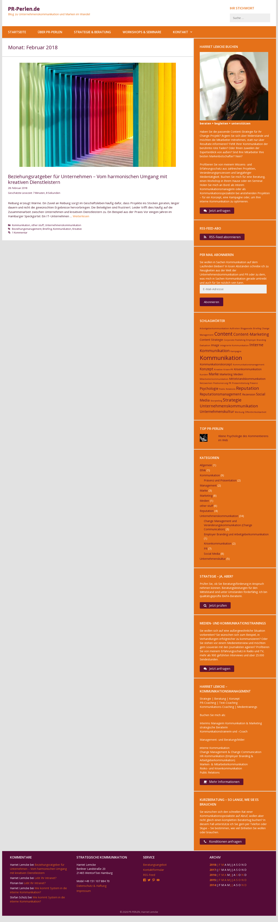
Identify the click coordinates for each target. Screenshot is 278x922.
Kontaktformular (153, 876)
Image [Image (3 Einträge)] (215, 347)
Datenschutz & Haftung (91, 892)
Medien (204, 503)
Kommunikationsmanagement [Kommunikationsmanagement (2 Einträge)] (248, 366)
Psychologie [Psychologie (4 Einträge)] (209, 390)
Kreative (77, 229)
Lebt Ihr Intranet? (45, 884)
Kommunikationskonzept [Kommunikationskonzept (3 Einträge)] (216, 366)
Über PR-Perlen (50, 32)
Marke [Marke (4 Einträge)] (214, 376)
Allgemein (206, 467)
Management (208, 487)
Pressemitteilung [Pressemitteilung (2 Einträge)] (240, 385)
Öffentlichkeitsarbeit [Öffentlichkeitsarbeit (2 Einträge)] (255, 414)
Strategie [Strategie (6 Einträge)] (232, 402)
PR (205, 551)
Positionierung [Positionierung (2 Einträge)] (220, 385)
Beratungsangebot (155, 871)
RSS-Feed (149, 881)
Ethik (203, 472)
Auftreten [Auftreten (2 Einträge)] (235, 330)
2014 (213, 891)
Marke (204, 493)
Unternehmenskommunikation (63, 225)
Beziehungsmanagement (26, 229)
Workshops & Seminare (142, 32)
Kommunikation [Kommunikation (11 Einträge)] (221, 360)
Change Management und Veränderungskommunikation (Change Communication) (228, 527)
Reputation (207, 513)
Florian (14, 889)
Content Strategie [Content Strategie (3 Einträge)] (211, 341)
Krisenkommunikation (217, 545)
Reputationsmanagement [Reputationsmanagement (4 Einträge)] (220, 396)
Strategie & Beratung (92, 32)
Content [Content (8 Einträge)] (223, 336)
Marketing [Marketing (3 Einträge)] (226, 376)
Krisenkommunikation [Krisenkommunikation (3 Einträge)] (248, 371)
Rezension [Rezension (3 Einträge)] (248, 396)
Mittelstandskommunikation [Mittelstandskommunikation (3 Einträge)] (247, 381)
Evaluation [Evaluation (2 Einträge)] (205, 347)
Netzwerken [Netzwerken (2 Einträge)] (206, 385)
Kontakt (186, 32)
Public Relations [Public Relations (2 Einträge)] (227, 391)
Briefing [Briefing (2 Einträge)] (257, 330)
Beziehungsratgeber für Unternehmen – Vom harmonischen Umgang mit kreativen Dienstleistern (87, 179)
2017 (213, 876)
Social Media (212, 556)
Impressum (83, 897)
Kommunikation (21, 225)
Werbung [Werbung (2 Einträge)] (239, 414)
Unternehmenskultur (213, 561)
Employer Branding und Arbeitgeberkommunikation (236, 536)
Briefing (47, 229)
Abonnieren (211, 304)
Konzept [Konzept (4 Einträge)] (206, 371)
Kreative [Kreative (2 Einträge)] (218, 371)
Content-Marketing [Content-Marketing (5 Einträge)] (251, 336)
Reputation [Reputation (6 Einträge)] (247, 390)
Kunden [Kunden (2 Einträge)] (204, 376)
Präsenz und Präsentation (220, 482)
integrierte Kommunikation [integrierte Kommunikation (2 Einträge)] (234, 347)
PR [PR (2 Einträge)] (230, 385)
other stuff (37, 225)
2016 (213, 881)
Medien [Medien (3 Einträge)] (238, 376)
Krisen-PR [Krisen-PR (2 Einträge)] (228, 371)
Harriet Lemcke (19, 871)
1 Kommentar (19, 232)
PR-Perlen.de (24, 8)
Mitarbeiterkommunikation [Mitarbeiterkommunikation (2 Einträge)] (214, 381)
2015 (213, 886)
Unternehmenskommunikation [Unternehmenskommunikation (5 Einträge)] (229, 408)
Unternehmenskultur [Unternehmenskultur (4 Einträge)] (217, 413)
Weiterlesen (81, 216)
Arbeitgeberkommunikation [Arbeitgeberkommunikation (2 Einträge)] (214, 330)
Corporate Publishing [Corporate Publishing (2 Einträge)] (234, 342)
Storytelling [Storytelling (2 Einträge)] (216, 402)
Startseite (17, 32)
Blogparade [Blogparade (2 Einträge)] (246, 330)
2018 (213, 871)
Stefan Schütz (18, 903)
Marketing (206, 498)
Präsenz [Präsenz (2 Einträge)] (254, 385)
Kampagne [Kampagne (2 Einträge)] (235, 353)
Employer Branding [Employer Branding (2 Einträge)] (256, 342)
